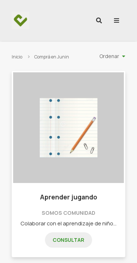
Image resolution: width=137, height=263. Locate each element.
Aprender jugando (68, 197)
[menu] (116, 20)
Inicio (17, 57)
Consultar (68, 239)
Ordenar (109, 56)
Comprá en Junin (51, 57)
